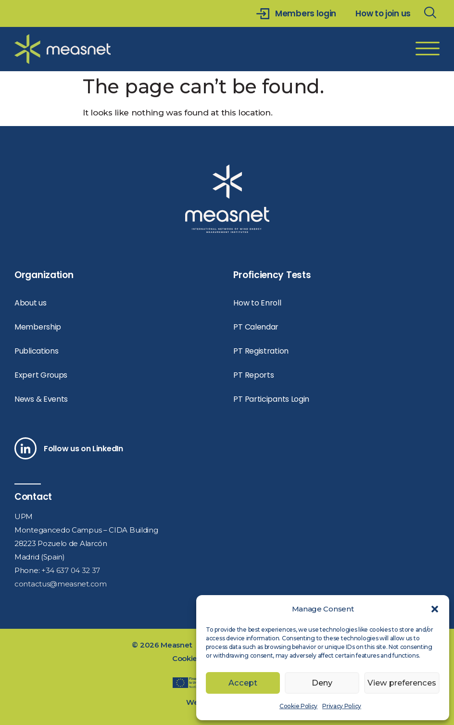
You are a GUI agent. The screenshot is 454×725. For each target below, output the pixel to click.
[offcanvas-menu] (428, 49)
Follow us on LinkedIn (83, 448)
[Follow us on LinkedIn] (25, 448)
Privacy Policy (341, 706)
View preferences (401, 682)
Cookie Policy (298, 706)
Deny (321, 682)
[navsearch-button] (430, 13)
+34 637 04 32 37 (70, 570)
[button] (435, 609)
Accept (242, 682)
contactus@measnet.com (60, 583)
